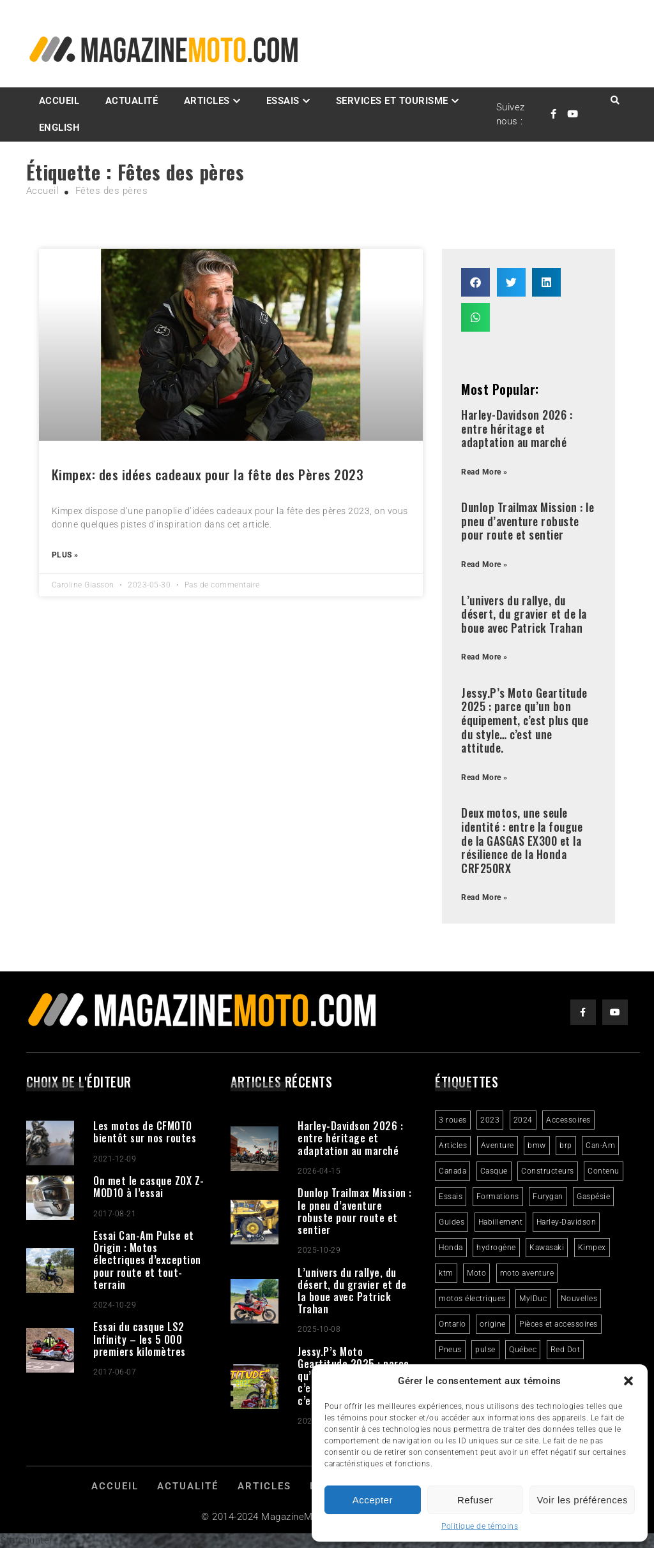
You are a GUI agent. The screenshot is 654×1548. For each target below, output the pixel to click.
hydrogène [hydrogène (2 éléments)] (496, 1247)
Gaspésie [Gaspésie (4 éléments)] (593, 1196)
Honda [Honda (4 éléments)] (451, 1247)
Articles (207, 101)
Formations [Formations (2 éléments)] (497, 1196)
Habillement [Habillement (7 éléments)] (500, 1222)
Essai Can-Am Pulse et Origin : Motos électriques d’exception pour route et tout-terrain (147, 1260)
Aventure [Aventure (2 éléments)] (497, 1145)
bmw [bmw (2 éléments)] (537, 1145)
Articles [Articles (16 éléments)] (453, 1145)
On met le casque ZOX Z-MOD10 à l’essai (148, 1186)
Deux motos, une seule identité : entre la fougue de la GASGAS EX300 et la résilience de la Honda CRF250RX (521, 840)
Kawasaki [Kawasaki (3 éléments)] (546, 1247)
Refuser (475, 1499)
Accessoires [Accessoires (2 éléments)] (568, 1120)
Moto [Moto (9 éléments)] (476, 1273)
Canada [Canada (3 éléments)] (452, 1171)
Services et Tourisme (392, 101)
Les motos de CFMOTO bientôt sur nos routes (144, 1132)
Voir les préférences (582, 1499)
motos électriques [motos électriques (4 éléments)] (472, 1298)
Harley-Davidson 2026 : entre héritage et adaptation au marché (516, 428)
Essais (283, 101)
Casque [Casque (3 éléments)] (494, 1171)
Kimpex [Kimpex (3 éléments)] (592, 1247)
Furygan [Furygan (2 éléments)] (548, 1196)
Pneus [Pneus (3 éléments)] (450, 1349)
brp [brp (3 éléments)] (565, 1145)
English (59, 127)
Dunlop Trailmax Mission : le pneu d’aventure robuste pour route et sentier (527, 521)
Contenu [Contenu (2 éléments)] (604, 1171)
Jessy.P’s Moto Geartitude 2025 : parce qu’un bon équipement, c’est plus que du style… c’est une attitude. (524, 720)
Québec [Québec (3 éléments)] (522, 1349)
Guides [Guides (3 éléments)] (451, 1222)
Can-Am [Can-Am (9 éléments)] (600, 1145)
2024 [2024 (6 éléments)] (523, 1120)
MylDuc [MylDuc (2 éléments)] (533, 1298)
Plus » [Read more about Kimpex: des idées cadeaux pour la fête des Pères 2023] (65, 554)
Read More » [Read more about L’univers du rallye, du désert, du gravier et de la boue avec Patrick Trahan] (484, 656)
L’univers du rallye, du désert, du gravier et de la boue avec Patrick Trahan (524, 614)
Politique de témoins (479, 1526)
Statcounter (26, 1540)
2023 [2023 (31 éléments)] (489, 1120)
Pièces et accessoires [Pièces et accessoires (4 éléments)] (558, 1324)
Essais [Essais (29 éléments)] (450, 1196)
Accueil (59, 101)
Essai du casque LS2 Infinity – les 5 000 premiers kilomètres (139, 1339)
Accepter (373, 1499)
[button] (628, 1381)
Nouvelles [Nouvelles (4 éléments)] (579, 1298)
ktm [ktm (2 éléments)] (446, 1273)
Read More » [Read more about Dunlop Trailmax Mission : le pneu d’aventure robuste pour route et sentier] (484, 564)
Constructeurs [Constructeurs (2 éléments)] (547, 1171)
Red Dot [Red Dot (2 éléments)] (566, 1349)
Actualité (131, 101)
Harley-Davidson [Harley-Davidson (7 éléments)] (566, 1222)
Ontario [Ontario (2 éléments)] (452, 1324)
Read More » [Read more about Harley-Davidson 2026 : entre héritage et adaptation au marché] (484, 472)
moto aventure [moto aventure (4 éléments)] (527, 1273)
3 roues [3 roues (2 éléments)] (453, 1120)
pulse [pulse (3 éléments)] (485, 1349)
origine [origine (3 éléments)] (493, 1324)
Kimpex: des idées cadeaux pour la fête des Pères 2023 (208, 474)
